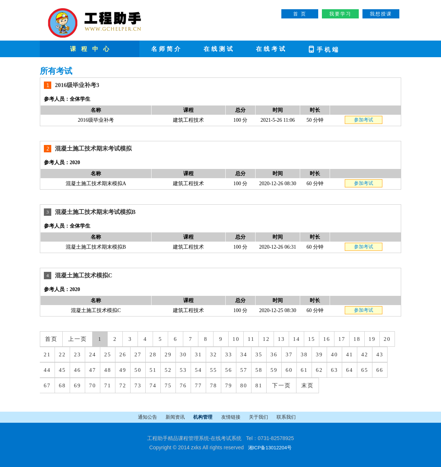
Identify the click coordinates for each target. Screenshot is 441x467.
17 (341, 339)
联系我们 (286, 417)
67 (47, 385)
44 (47, 370)
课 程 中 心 (90, 49)
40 (334, 354)
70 (92, 385)
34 (243, 354)
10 (236, 339)
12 (266, 339)
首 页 (299, 14)
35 (259, 354)
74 (153, 385)
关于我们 (259, 417)
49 (122, 370)
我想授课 (381, 14)
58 (259, 370)
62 (319, 370)
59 (274, 370)
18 (357, 339)
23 (77, 354)
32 (213, 354)
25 (107, 354)
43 (379, 354)
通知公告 (148, 417)
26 (122, 354)
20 (387, 339)
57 (243, 370)
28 (153, 354)
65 (364, 370)
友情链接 (231, 417)
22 (62, 354)
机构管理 (203, 417)
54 (198, 370)
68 (62, 385)
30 (183, 354)
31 (198, 354)
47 (92, 370)
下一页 (281, 385)
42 (364, 354)
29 (168, 354)
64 (349, 370)
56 (228, 370)
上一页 (77, 339)
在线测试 (219, 49)
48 (107, 370)
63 (334, 370)
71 (107, 385)
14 (296, 339)
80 (243, 385)
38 (304, 354)
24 (92, 354)
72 (122, 385)
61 (304, 370)
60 (289, 370)
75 (168, 385)
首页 (51, 339)
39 (319, 354)
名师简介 (166, 49)
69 (77, 385)
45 (62, 370)
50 (138, 370)
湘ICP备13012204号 (270, 447)
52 (168, 370)
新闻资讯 (176, 417)
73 (138, 385)
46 (77, 370)
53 (183, 370)
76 (183, 385)
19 (372, 339)
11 (251, 339)
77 (198, 385)
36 (274, 354)
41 (349, 354)
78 (213, 385)
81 (259, 385)
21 (47, 354)
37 (289, 354)
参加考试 (363, 119)
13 (281, 339)
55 (213, 370)
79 (228, 385)
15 (311, 339)
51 (153, 370)
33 (228, 354)
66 (379, 370)
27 (138, 354)
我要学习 (340, 14)
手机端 (324, 49)
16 (326, 339)
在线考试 (271, 49)
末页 (307, 385)
